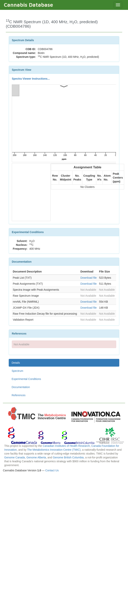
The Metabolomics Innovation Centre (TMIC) (54, 449)
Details (16, 362)
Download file (88, 277)
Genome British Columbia (68, 457)
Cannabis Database (28, 5)
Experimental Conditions (26, 379)
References (19, 395)
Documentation (21, 387)
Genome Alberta (36, 457)
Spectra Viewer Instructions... (31, 78)
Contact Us (52, 470)
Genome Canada (14, 457)
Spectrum (17, 370)
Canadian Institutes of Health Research (66, 445)
